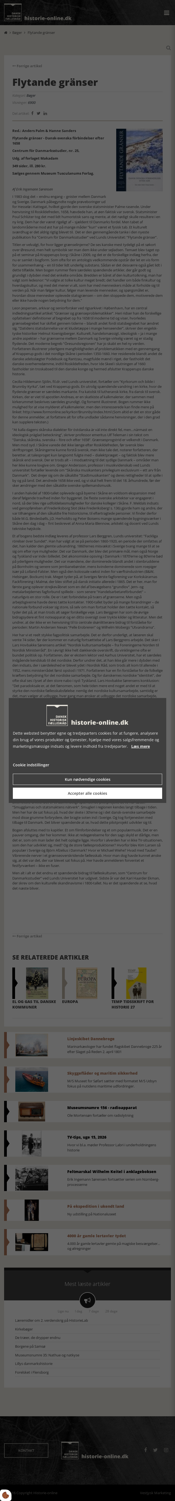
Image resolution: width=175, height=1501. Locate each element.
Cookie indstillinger (31, 764)
